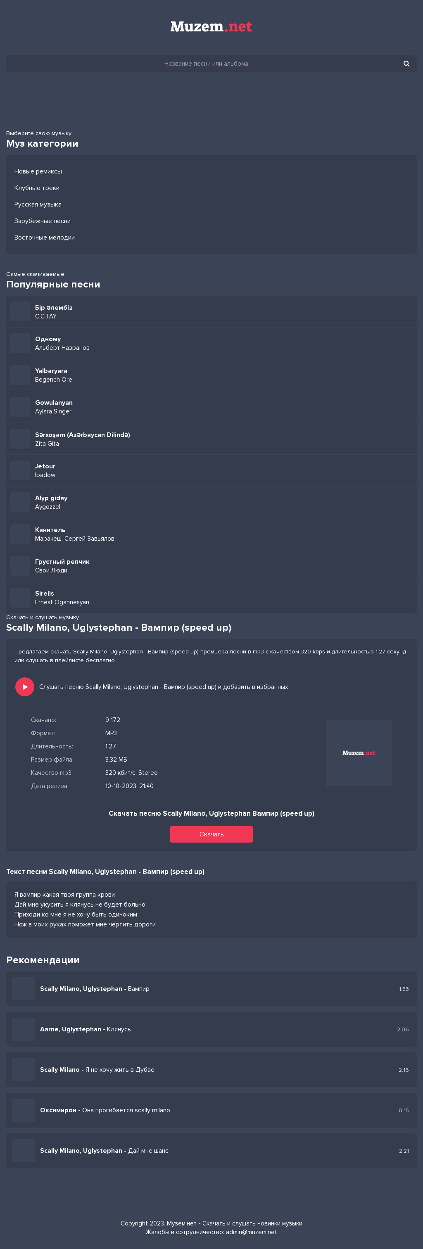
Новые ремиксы (38, 171)
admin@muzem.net (251, 1232)
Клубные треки (36, 188)
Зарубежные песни (42, 221)
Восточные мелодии (44, 237)
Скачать (212, 834)
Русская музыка (38, 204)
